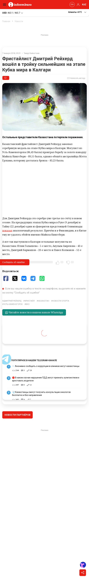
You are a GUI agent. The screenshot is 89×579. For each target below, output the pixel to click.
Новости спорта (60, 301)
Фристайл (30, 301)
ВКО (28, 304)
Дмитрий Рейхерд (12, 301)
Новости (19, 21)
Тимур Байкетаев (31, 53)
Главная (6, 21)
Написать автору (76, 78)
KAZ (84, 4)
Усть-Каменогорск (13, 304)
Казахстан (43, 301)
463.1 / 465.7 (12, 12)
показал (7, 230)
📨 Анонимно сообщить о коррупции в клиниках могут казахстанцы (45, 366)
